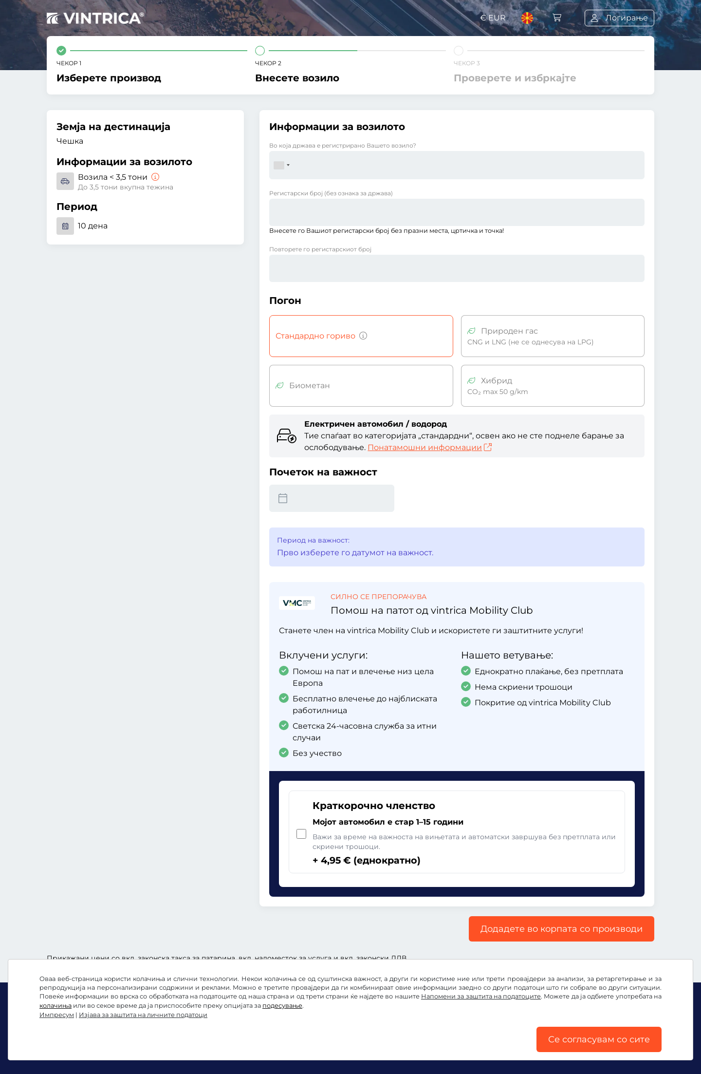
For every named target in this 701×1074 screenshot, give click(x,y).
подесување (282, 1005)
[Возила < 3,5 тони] (154, 177)
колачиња (55, 1005)
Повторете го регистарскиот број (320, 249)
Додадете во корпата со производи (561, 928)
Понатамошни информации (430, 447)
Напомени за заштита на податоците (481, 996)
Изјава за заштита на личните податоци (143, 1014)
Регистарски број (331, 193)
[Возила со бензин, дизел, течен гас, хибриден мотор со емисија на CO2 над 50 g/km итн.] (361, 336)
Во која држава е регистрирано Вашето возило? (342, 145)
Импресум (56, 1014)
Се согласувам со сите (599, 1039)
